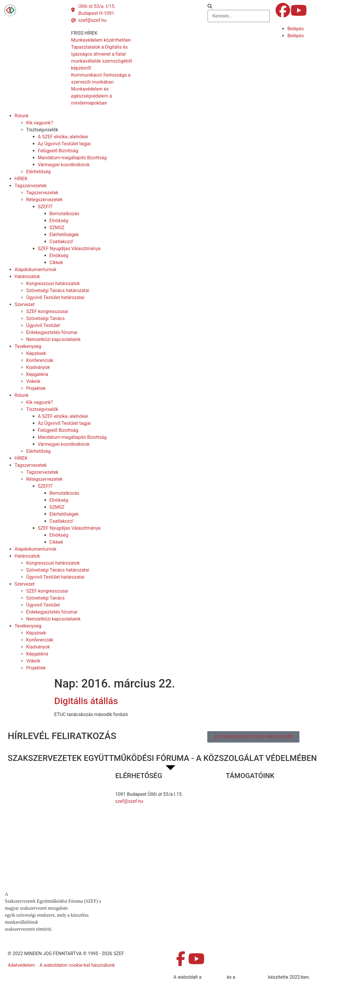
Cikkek (56, 262)
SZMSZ (57, 227)
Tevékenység (28, 346)
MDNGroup (214, 977)
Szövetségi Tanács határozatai (57, 290)
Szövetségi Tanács (45, 318)
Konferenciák (39, 360)
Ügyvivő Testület (43, 325)
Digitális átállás (86, 700)
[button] (239, 6)
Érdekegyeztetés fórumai (51, 332)
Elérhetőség (38, 171)
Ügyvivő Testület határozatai (55, 297)
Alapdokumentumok (35, 269)
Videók (33, 381)
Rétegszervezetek (44, 199)
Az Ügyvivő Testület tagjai (64, 143)
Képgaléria (37, 374)
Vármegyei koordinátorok (64, 164)
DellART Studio (251, 977)
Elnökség (58, 220)
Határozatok (27, 276)
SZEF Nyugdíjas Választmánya (69, 248)
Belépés (295, 28)
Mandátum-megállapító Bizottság (72, 157)
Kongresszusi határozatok (53, 283)
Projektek (36, 388)
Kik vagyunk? (39, 123)
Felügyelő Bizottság (58, 150)
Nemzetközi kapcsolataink (53, 339)
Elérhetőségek (64, 234)
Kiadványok (38, 367)
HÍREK (21, 178)
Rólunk (22, 116)
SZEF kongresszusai (47, 311)
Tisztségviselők (42, 129)
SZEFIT (45, 206)
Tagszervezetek (31, 185)
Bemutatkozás (64, 213)
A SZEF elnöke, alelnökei (63, 136)
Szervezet (25, 304)
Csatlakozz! (61, 241)
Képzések (36, 353)
